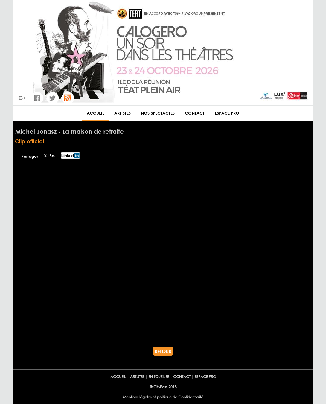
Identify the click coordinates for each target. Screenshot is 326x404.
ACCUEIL (95, 113)
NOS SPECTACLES (158, 113)
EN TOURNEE (158, 376)
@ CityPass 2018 (163, 386)
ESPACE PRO (227, 113)
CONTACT (195, 113)
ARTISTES (122, 113)
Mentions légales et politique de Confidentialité (163, 397)
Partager (29, 156)
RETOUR (163, 351)
